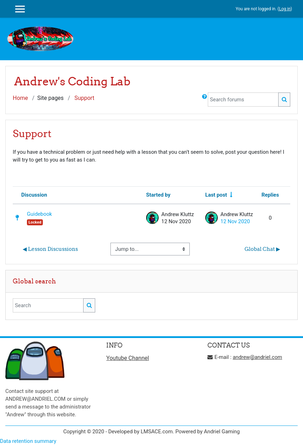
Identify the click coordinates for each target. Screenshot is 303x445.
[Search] (48, 305)
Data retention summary (28, 441)
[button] (204, 99)
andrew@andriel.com (257, 357)
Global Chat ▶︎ (262, 249)
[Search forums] (243, 99)
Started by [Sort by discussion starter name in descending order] (158, 195)
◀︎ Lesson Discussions (50, 249)
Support (84, 98)
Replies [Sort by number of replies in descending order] (270, 195)
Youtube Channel (127, 358)
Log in (285, 8)
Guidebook (39, 214)
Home (20, 98)
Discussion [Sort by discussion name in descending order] (34, 195)
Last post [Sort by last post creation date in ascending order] (216, 195)
